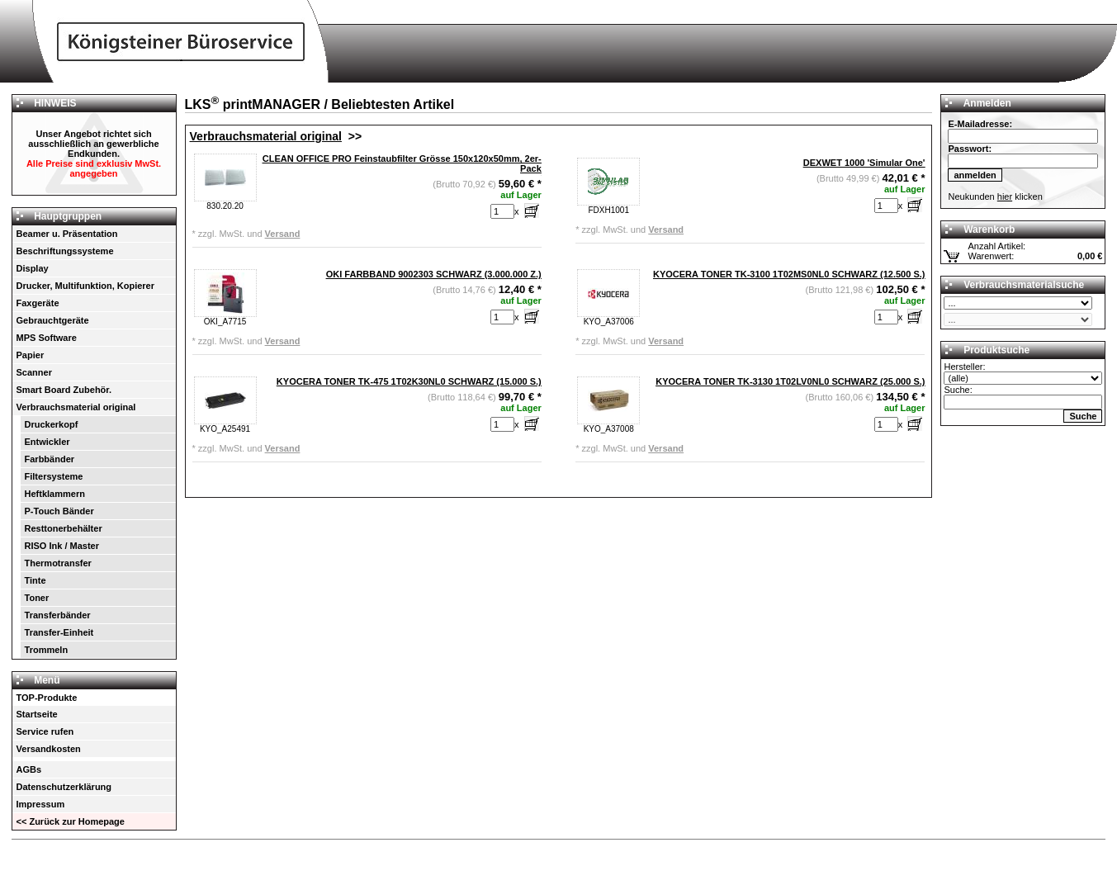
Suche (1082, 416)
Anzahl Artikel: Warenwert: (999, 251)
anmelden (975, 175)
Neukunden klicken (995, 196)
